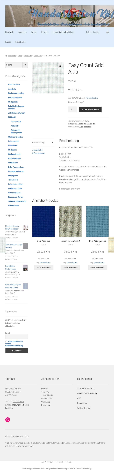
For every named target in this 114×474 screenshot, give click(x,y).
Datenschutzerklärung (87, 393)
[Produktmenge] (72, 109)
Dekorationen (13, 206)
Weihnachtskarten (15, 137)
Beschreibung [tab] (38, 142)
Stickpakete (13, 102)
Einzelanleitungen (15, 98)
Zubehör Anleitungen (16, 113)
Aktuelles (22, 32)
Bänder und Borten (15, 197)
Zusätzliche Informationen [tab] (38, 152)
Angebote (12, 89)
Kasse (8, 42)
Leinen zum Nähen (15, 184)
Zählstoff (87, 127)
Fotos (33, 32)
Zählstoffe (28, 56)
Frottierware (13, 163)
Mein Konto (20, 42)
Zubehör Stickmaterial (17, 201)
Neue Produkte (14, 85)
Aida (81, 127)
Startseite (9, 32)
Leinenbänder (13, 141)
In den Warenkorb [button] (44, 268)
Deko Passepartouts (16, 167)
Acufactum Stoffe (15, 188)
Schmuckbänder (14, 193)
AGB (79, 398)
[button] (60, 66)
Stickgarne (12, 150)
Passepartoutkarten (16, 171)
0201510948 (18, 401)
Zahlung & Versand (85, 388)
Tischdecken (13, 180)
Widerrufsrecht (83, 408)
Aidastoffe (38, 56)
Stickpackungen (14, 154)
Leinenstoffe (16, 122)
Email (7, 333)
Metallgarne (13, 176)
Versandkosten (92, 98)
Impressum (82, 403)
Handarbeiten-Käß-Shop (63, 32)
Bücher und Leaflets (16, 93)
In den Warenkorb (90, 109)
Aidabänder (12, 146)
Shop (20, 56)
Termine (44, 32)
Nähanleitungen (14, 158)
